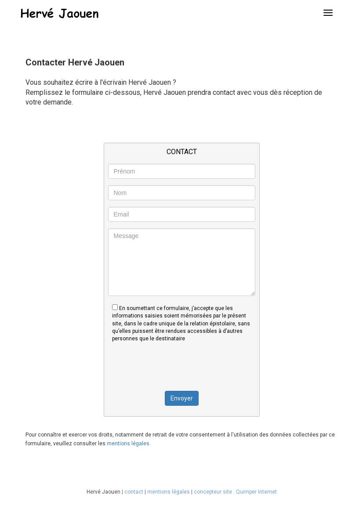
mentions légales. (129, 443)
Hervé (94, 492)
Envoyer (182, 398)
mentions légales (168, 492)
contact (133, 492)
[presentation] (181, 366)
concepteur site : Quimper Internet (235, 492)
